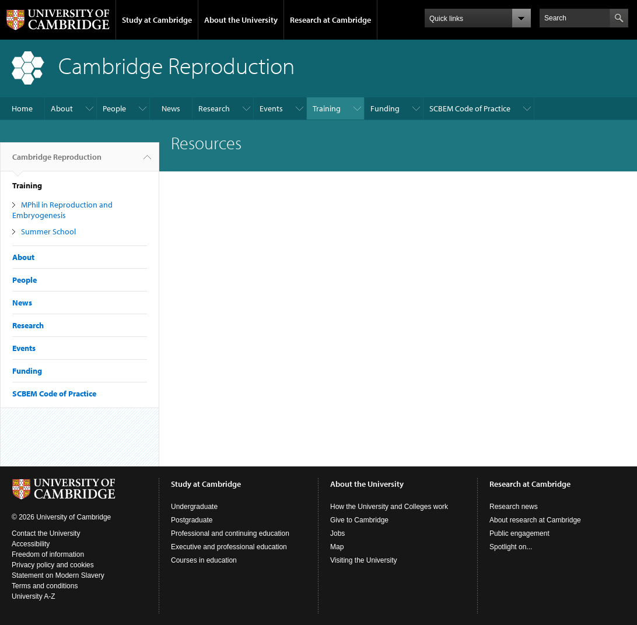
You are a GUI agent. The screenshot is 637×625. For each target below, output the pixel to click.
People (114, 108)
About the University (241, 20)
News (171, 108)
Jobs (337, 533)
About (62, 108)
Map (337, 547)
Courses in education (204, 560)
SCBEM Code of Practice (469, 108)
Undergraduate (194, 507)
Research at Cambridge (330, 20)
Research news (513, 507)
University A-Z (33, 596)
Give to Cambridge (359, 520)
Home (22, 108)
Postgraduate (191, 520)
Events (271, 108)
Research (214, 108)
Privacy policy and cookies (53, 565)
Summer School (48, 231)
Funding (385, 108)
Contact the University (46, 533)
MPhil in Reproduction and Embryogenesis (62, 209)
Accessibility (31, 544)
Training (327, 108)
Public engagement (519, 533)
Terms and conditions (45, 586)
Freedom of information (48, 554)
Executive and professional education (229, 547)
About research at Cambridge (535, 520)
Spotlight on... (510, 547)
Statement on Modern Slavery (58, 575)
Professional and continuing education (230, 533)
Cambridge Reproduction (57, 161)
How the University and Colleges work (389, 507)
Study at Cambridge (157, 20)
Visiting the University (363, 560)
